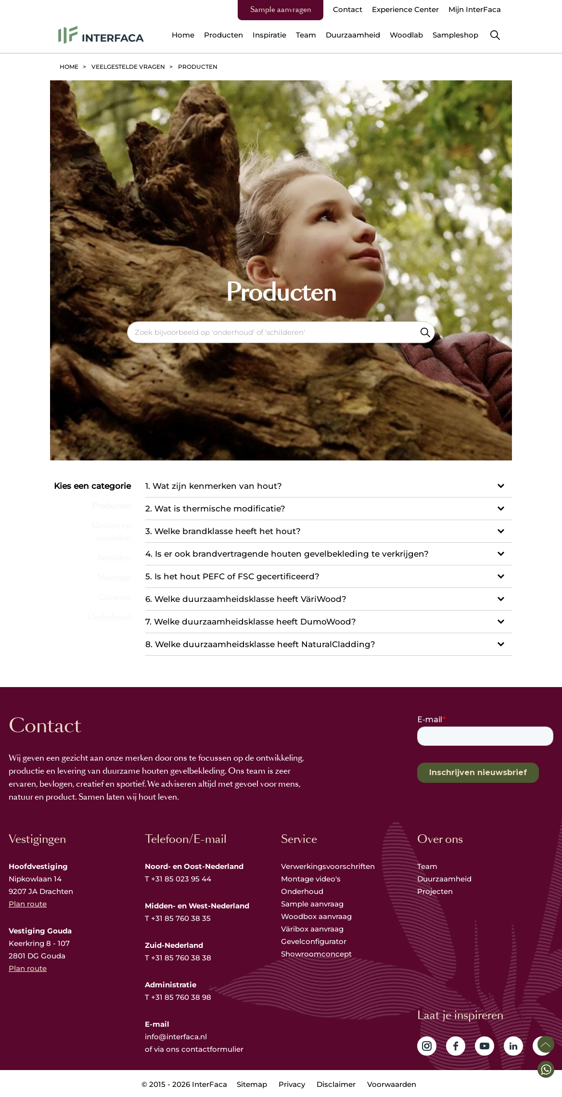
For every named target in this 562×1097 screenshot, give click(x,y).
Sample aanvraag (312, 903)
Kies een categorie (92, 486)
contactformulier (212, 1049)
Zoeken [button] (495, 35)
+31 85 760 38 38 (181, 957)
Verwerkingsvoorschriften (328, 866)
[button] (545, 1069)
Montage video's (311, 878)
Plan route (28, 903)
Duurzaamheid (444, 878)
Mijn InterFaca (474, 9)
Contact (347, 9)
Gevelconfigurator (313, 941)
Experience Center (405, 9)
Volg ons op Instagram (426, 1046)
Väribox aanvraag (312, 928)
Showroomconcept (317, 953)
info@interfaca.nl (176, 1036)
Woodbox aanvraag (316, 916)
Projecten (435, 891)
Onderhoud (302, 891)
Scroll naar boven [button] (545, 1044)
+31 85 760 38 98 (181, 997)
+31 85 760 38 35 (181, 918)
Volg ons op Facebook (455, 1046)
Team (427, 866)
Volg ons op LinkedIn (513, 1046)
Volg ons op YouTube (484, 1046)
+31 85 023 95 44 (181, 878)
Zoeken (425, 332)
